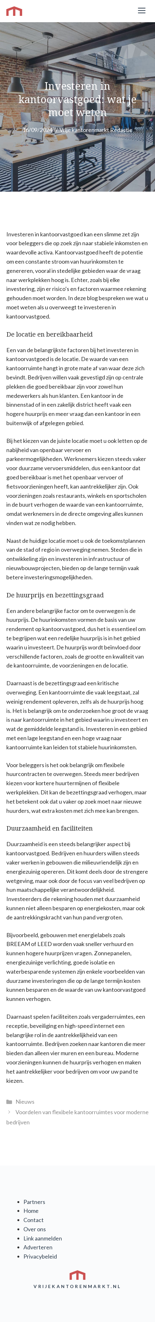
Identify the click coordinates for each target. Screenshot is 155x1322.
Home (31, 1210)
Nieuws (25, 1101)
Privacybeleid (40, 1256)
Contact (33, 1219)
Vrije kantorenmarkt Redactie (96, 129)
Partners (34, 1201)
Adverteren (38, 1247)
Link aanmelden (42, 1238)
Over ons (34, 1229)
